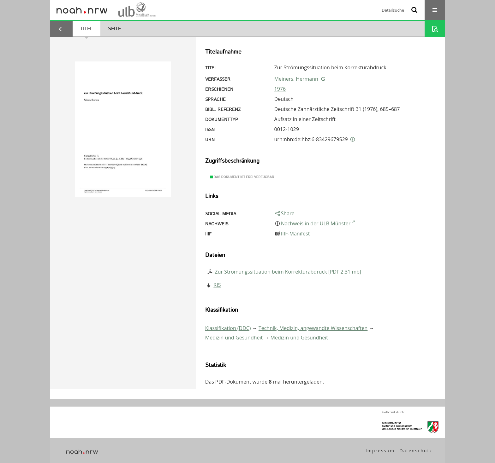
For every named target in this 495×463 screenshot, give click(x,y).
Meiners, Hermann (296, 78)
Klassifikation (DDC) (228, 328)
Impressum (380, 451)
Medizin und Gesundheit (234, 337)
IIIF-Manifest (295, 233)
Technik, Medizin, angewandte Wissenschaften (313, 328)
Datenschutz (416, 451)
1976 (280, 88)
